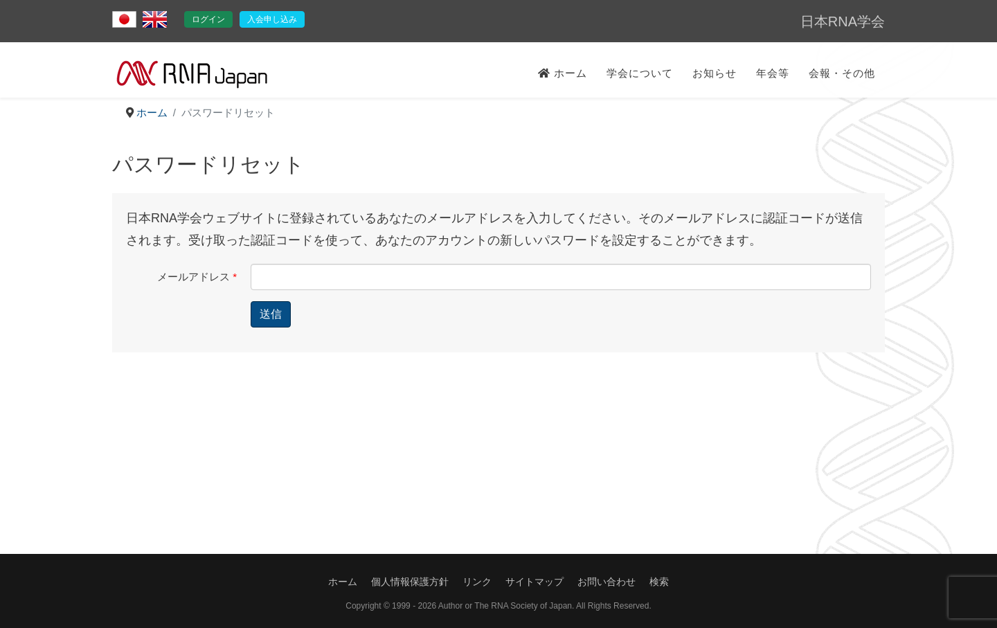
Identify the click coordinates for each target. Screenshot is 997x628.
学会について (640, 73)
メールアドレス (197, 276)
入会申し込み (272, 19)
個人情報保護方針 (410, 581)
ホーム (562, 73)
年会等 (772, 73)
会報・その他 (842, 73)
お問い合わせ (606, 581)
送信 (271, 314)
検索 (659, 581)
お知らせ (714, 73)
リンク (477, 581)
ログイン (208, 19)
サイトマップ (534, 581)
